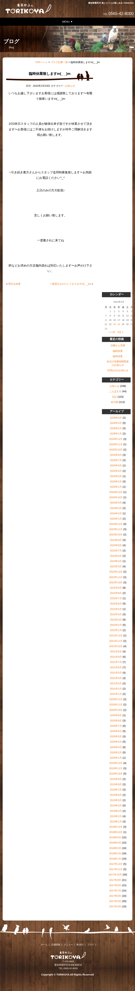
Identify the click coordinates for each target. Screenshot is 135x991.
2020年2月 (116, 752)
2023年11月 (116, 529)
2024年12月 (116, 492)
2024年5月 (116, 502)
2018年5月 (115, 837)
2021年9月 (116, 651)
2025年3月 (116, 476)
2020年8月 (116, 720)
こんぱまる (115, 391)
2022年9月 (116, 587)
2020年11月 (116, 704)
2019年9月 (116, 779)
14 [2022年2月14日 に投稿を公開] (106, 320)
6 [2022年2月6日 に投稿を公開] (131, 311)
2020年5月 (116, 736)
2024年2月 (116, 513)
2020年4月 (116, 741)
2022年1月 (116, 630)
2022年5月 (116, 609)
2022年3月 (116, 619)
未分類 (114, 402)
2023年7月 (116, 550)
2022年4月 (116, 614)
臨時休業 (118, 351)
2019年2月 (116, 816)
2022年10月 (116, 582)
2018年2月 (115, 853)
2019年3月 (116, 811)
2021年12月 (116, 635)
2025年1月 (116, 486)
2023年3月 (116, 566)
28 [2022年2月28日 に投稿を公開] (106, 328)
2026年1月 (116, 433)
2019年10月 (116, 773)
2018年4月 (115, 842)
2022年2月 (116, 624)
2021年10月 (116, 646)
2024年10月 (116, 497)
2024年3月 (116, 508)
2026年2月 (116, 428)
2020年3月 (116, 747)
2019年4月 (116, 805)
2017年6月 (115, 895)
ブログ (90, 944)
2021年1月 (116, 694)
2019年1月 (116, 821)
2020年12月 (116, 699)
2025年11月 (116, 444)
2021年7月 (116, 662)
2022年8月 (116, 593)
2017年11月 (116, 869)
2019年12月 (116, 763)
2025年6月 (116, 465)
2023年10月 (116, 534)
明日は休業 (14, 283)
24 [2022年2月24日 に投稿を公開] (119, 324)
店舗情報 (55, 944)
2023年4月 (116, 561)
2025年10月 (116, 449)
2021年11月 (116, 641)
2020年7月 (116, 725)
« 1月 (112, 332)
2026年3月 (116, 423)
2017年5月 (115, 901)
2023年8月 (116, 545)
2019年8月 (116, 784)
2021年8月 (116, 656)
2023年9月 (116, 540)
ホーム (44, 944)
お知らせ (70, 85)
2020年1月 (116, 757)
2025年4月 (116, 471)
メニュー (68, 944)
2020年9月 (116, 715)
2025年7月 (116, 460)
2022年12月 (116, 571)
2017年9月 (115, 880)
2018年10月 (116, 832)
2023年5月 (116, 555)
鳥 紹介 (80, 944)
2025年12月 (116, 439)
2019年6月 (116, 795)
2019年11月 (116, 768)
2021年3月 (116, 683)
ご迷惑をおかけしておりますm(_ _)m (70, 283)
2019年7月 (116, 789)
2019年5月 (116, 800)
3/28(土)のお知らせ (117, 370)
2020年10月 (116, 710)
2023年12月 (116, 524)
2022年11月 (116, 577)
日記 (114, 396)
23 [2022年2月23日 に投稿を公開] (114, 324)
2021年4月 (116, 678)
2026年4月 (116, 417)
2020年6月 (116, 731)
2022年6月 (116, 603)
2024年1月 (116, 518)
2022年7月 (116, 598)
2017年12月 (116, 864)
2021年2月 (116, 688)
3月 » (120, 332)
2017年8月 (115, 885)
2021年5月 (116, 672)
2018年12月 (116, 826)
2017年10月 (115, 874)
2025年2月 (116, 481)
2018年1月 (115, 858)
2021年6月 (116, 667)
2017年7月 (115, 890)
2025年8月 (116, 454)
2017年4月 (115, 906)
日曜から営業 (117, 345)
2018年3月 (115, 848)
